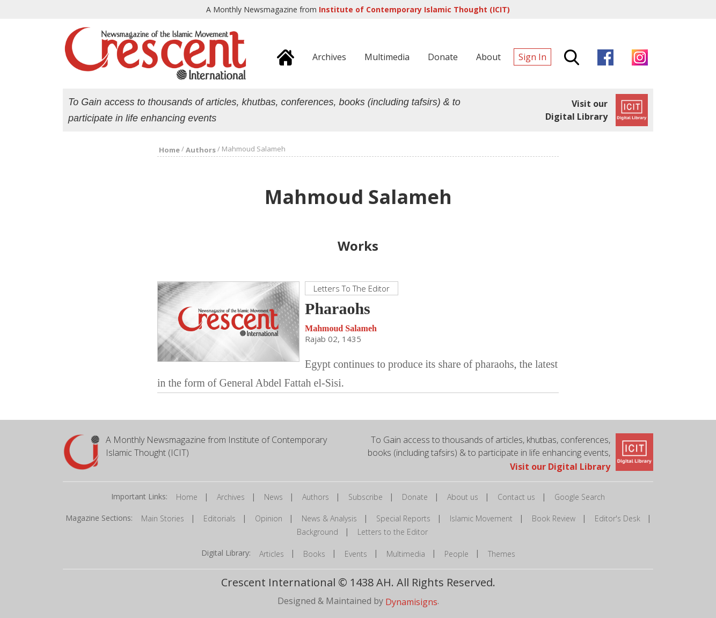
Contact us (516, 497)
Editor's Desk (617, 518)
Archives (231, 497)
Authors (315, 497)
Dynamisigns (411, 601)
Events (356, 554)
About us (462, 497)
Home (187, 497)
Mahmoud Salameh (341, 328)
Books (314, 554)
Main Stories (162, 518)
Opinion (268, 518)
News (273, 497)
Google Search (579, 497)
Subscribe (365, 497)
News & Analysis (329, 518)
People (456, 554)
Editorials (219, 518)
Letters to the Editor (392, 532)
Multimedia (405, 554)
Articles (271, 554)
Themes (501, 554)
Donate (415, 497)
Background (317, 532)
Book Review (553, 518)
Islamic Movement (481, 518)
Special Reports (403, 518)
